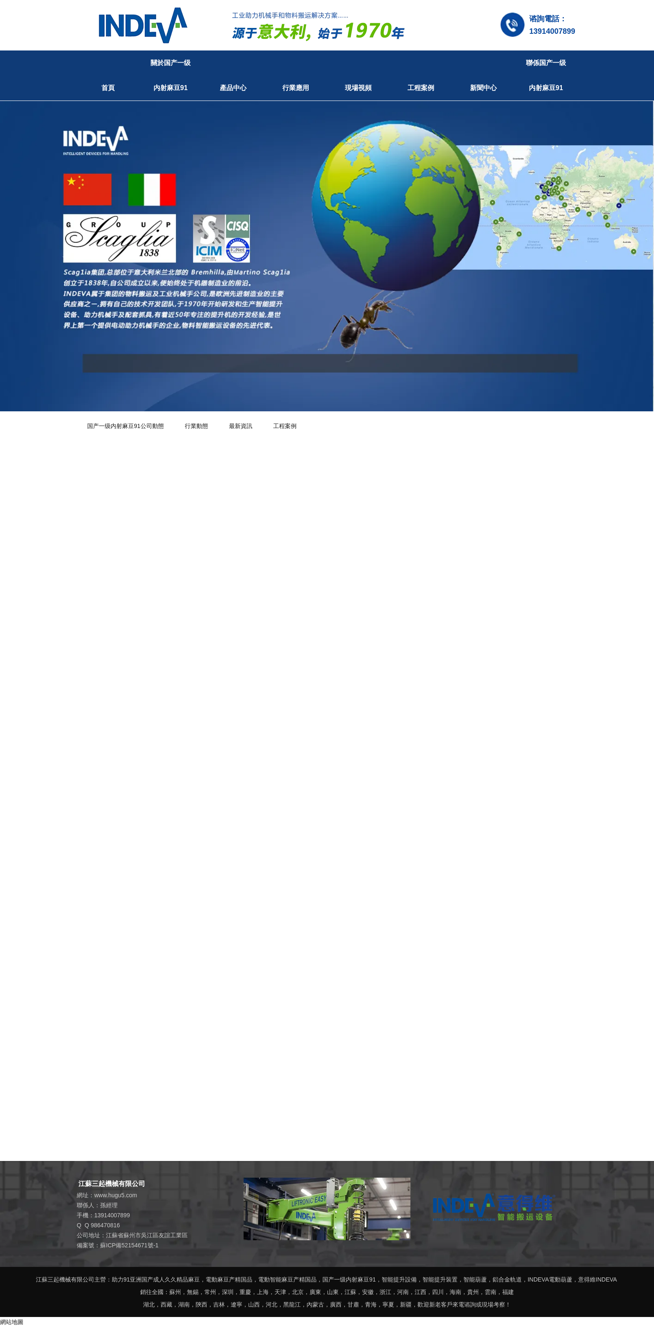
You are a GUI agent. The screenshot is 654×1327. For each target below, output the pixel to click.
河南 (403, 1292)
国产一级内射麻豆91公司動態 (125, 426)
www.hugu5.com (115, 1195)
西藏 (166, 1304)
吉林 (219, 1304)
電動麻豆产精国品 (229, 1279)
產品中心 (233, 87)
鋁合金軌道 (507, 1279)
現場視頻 (358, 87)
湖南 (184, 1304)
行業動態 (196, 426)
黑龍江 (292, 1304)
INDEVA (538, 1279)
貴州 (473, 1292)
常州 (210, 1292)
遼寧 (236, 1304)
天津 (280, 1292)
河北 (271, 1304)
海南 (455, 1292)
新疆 (406, 1304)
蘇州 (175, 1292)
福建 (508, 1292)
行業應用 (295, 87)
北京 (298, 1292)
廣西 (336, 1304)
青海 (371, 1304)
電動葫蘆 (560, 1279)
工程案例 (420, 87)
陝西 (201, 1304)
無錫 (193, 1292)
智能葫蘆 (475, 1279)
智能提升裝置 (440, 1279)
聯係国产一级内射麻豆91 (546, 75)
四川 (438, 1292)
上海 (263, 1292)
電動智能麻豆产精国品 (287, 1279)
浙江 (385, 1292)
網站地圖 (11, 1322)
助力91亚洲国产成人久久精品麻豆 (156, 1279)
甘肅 (353, 1304)
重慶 (245, 1292)
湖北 (149, 1304)
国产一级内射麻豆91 (349, 1279)
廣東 (315, 1292)
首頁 (108, 87)
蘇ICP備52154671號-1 (129, 1245)
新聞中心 (483, 87)
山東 (333, 1292)
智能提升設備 (399, 1279)
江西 (420, 1292)
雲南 (490, 1292)
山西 (254, 1304)
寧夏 (388, 1304)
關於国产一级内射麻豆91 (171, 75)
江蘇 (350, 1292)
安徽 (368, 1292)
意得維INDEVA (597, 1279)
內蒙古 (315, 1304)
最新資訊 (240, 426)
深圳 (228, 1292)
